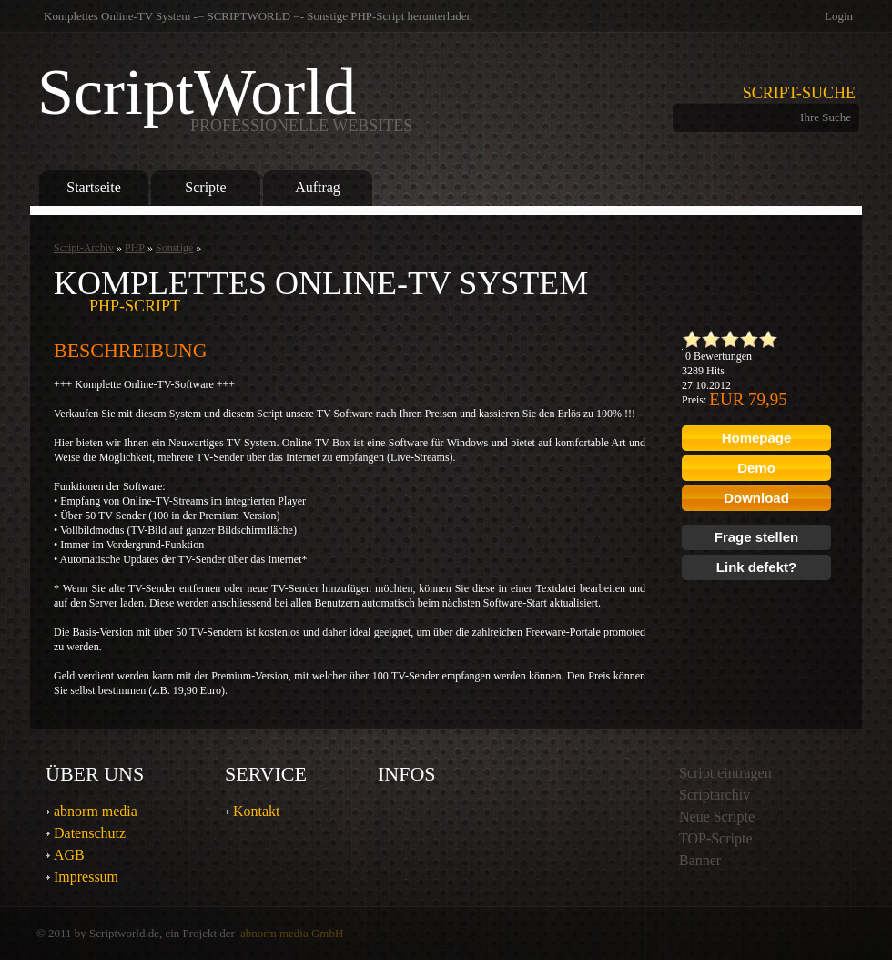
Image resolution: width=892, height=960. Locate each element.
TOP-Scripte (716, 838)
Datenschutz (90, 833)
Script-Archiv (84, 247)
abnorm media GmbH (291, 933)
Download (756, 498)
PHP (135, 247)
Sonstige (174, 247)
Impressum (86, 876)
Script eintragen (725, 773)
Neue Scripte (717, 816)
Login (839, 16)
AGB (69, 855)
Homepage (757, 437)
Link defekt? (756, 567)
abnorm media (95, 811)
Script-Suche (799, 93)
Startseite (93, 187)
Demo (756, 467)
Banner (700, 860)
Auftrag (317, 187)
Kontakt (256, 811)
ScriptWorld (224, 96)
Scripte (205, 187)
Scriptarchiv (714, 794)
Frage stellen (757, 537)
